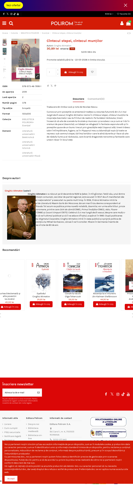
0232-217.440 (60, 439)
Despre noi (33, 424)
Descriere (78, 98)
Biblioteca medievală (33, 430)
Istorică (26, 148)
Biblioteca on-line (35, 437)
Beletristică (28, 137)
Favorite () (124, 14)
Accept (11, 478)
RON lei (109, 14)
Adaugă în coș (73, 72)
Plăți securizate (12, 432)
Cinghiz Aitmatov (62, 45)
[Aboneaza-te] (38, 392)
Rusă (37, 155)
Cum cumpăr (11, 428)
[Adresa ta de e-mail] (19, 392)
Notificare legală (12, 436)
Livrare (7, 424)
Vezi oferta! (13, 5)
